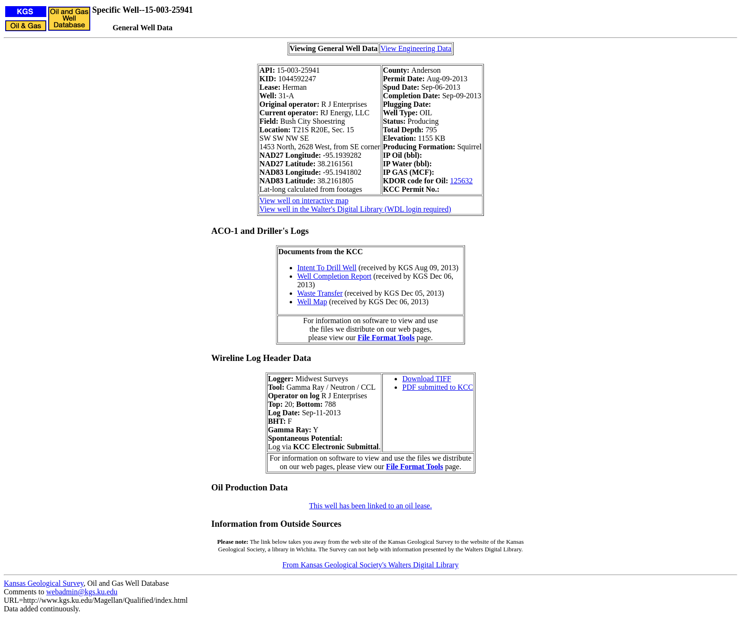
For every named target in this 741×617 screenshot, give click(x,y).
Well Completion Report (334, 276)
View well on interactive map (303, 201)
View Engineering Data (415, 48)
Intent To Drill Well (326, 268)
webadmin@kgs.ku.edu (82, 592)
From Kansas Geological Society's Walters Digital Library (371, 565)
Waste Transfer (320, 293)
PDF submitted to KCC (437, 387)
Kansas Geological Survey (44, 583)
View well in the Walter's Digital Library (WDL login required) (355, 209)
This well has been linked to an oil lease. (370, 506)
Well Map (312, 302)
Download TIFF (426, 379)
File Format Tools (386, 338)
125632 (461, 181)
